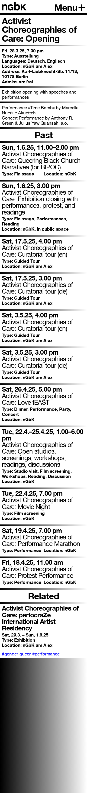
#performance (46, 653)
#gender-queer (16, 653)
